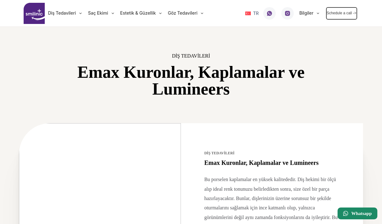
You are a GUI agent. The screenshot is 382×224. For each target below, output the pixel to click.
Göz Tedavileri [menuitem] (187, 13)
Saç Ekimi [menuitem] (102, 13)
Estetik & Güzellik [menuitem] (142, 13)
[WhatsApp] (269, 13)
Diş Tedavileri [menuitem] (66, 13)
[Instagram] (287, 13)
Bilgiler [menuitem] (310, 13)
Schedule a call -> (342, 13)
